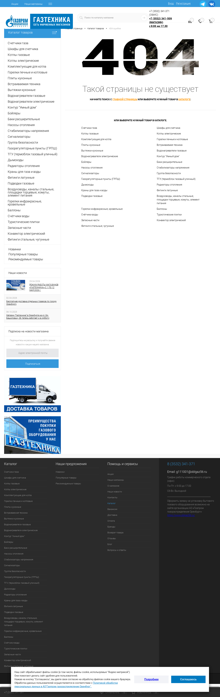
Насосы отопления (92, 167)
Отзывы (111, 538)
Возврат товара (115, 532)
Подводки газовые (91, 196)
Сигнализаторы (90, 173)
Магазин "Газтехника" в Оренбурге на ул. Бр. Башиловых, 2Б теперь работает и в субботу (27, 316)
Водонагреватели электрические (99, 156)
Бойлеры (86, 162)
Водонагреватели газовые (171, 150)
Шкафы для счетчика (168, 128)
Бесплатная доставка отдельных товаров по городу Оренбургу (31, 302)
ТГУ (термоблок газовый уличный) (176, 179)
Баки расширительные (169, 162)
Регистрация (183, 3)
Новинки (14, 249)
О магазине (113, 485)
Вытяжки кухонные (92, 150)
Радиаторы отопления (169, 184)
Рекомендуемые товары (25, 259)
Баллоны (162, 209)
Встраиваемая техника (170, 145)
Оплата (111, 521)
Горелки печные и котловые (172, 139)
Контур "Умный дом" (168, 156)
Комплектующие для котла (96, 139)
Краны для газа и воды (94, 190)
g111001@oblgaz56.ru (191, 471)
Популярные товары (23, 254)
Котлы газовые (89, 133)
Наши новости (17, 273)
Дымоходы (87, 184)
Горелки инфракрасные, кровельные (102, 209)
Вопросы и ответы (116, 550)
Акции (14, 4)
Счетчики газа (89, 128)
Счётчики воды (89, 214)
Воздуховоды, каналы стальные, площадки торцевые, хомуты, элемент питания (178, 200)
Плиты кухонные (90, 145)
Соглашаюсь (188, 679)
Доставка (112, 515)
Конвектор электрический (171, 220)
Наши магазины (33, 4)
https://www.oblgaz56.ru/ (181, 515)
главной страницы (124, 99)
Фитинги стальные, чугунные (97, 226)
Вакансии (112, 509)
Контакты (112, 497)
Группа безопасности (169, 173)
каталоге (184, 99)
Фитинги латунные (167, 190)
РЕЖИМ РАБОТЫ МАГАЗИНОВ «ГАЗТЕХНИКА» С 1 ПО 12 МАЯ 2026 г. (43, 287)
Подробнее (151, 679)
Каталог (111, 503)
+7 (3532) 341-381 (14, 692)
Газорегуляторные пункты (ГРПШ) (100, 179)
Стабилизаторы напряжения (173, 167)
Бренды (111, 526)
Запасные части (90, 220)
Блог (109, 544)
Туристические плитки (169, 214)
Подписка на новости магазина (28, 331)
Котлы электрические (169, 133)
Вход (171, 3)
